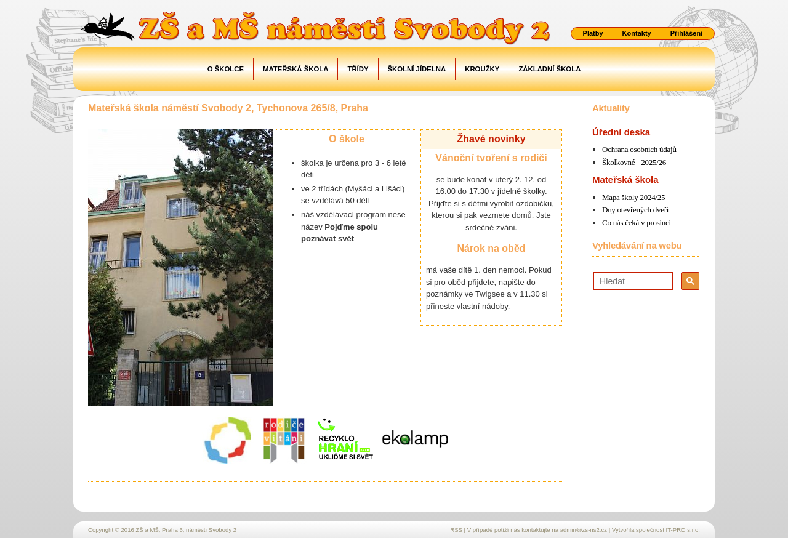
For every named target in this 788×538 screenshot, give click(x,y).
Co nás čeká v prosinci (636, 222)
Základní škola (549, 69)
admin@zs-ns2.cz (583, 529)
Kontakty (636, 33)
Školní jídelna (417, 69)
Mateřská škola (295, 69)
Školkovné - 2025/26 (634, 162)
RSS (456, 529)
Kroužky (482, 69)
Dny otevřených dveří (635, 209)
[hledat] (632, 281)
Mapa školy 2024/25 (633, 197)
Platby (593, 33)
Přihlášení (686, 33)
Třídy (357, 69)
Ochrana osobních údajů (639, 149)
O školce (225, 69)
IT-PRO (683, 529)
